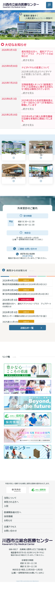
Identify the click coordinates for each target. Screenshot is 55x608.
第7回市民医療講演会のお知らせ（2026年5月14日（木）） (25, 318)
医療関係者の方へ (12, 536)
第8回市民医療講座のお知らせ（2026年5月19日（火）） (24, 309)
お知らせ (8, 545)
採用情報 (8, 541)
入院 (6, 530)
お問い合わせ (10, 555)
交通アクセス (10, 551)
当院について (10, 522)
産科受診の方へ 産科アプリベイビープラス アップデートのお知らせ (26, 329)
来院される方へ (11, 526)
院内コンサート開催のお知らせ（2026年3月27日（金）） (24, 340)
